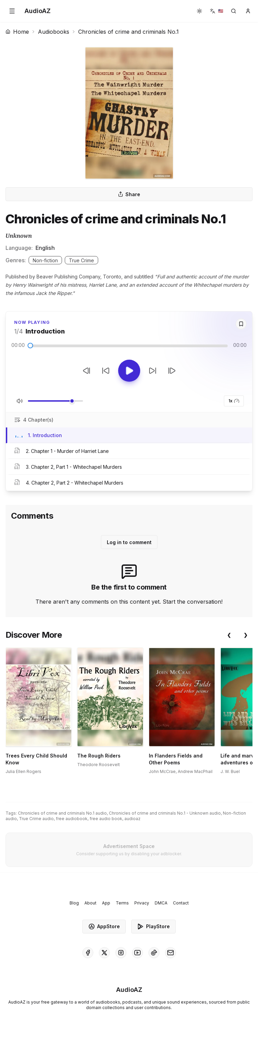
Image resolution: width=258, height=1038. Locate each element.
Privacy (141, 902)
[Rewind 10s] (106, 371)
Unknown (19, 236)
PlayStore (153, 926)
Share (129, 194)
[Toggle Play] (129, 371)
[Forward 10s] (152, 371)
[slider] (30, 345)
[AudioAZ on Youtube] (137, 952)
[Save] (241, 323)
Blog (74, 902)
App (106, 902)
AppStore (104, 926)
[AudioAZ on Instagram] (120, 952)
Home (17, 31)
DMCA (161, 902)
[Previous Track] (86, 371)
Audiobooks (53, 31)
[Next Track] (172, 371)
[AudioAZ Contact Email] (170, 952)
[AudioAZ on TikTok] (153, 952)
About (90, 902)
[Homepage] (37, 11)
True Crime (81, 260)
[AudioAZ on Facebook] (87, 952)
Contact (181, 902)
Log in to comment (129, 542)
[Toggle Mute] (19, 400)
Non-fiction (45, 260)
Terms (122, 902)
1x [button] (233, 401)
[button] (12, 11)
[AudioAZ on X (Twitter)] (104, 952)
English (45, 247)
